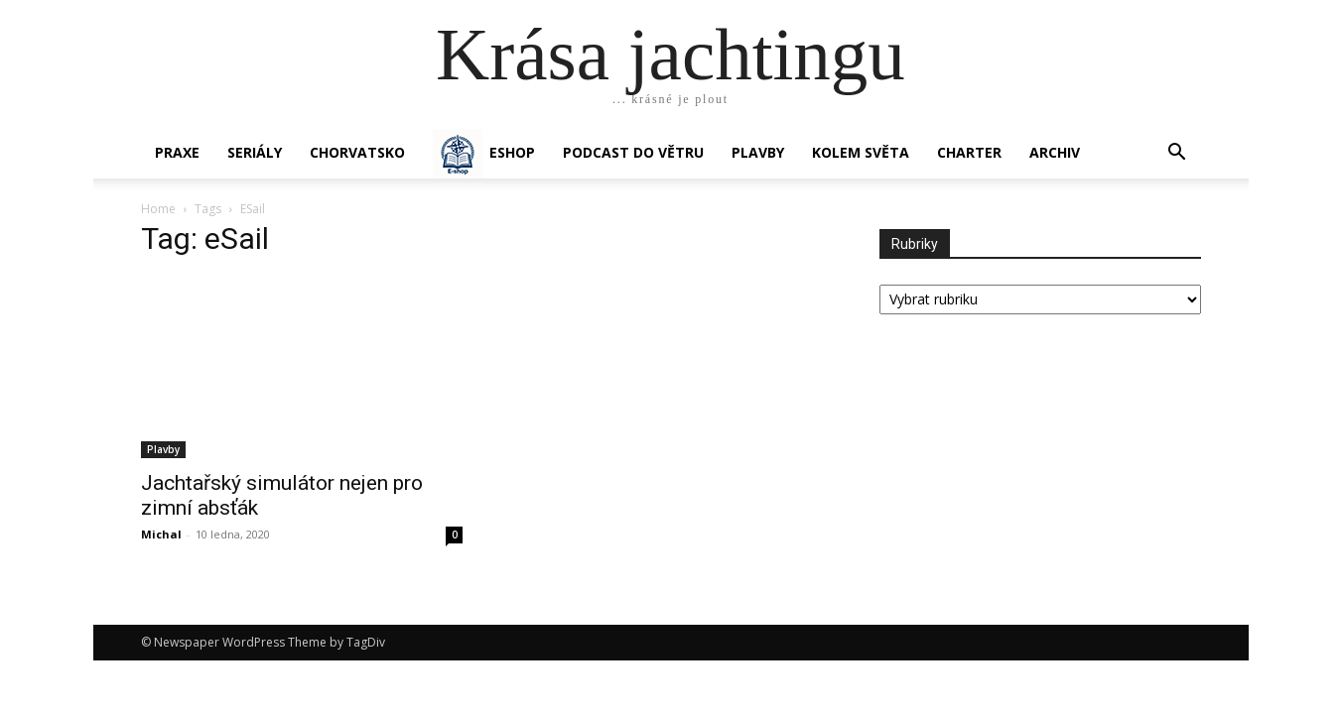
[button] (1177, 154)
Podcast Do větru (633, 152)
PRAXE (177, 152)
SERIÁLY (254, 152)
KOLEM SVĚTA (860, 152)
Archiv (1054, 152)
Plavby (163, 449)
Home (158, 208)
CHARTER (969, 152)
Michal (161, 534)
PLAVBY (758, 152)
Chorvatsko (357, 152)
